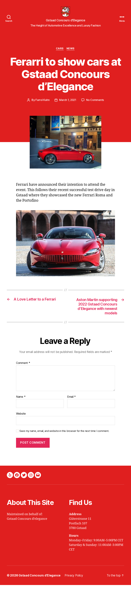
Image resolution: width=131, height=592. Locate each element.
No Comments (95, 105)
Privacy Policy (75, 582)
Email (71, 403)
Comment (23, 369)
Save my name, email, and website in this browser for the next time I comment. (64, 437)
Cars (60, 53)
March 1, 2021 (67, 105)
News (71, 53)
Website (21, 420)
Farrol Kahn (42, 105)
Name (20, 403)
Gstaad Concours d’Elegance (40, 582)
